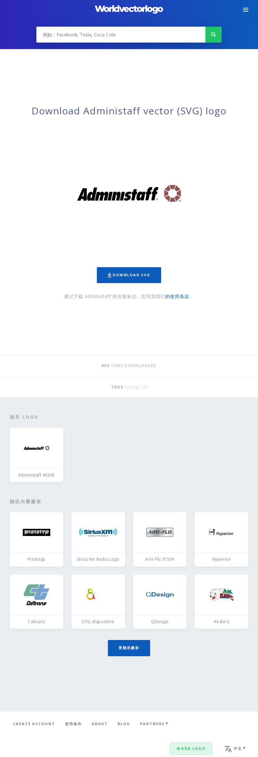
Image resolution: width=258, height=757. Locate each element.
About (100, 723)
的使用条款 (177, 296)
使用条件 (73, 723)
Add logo (191, 748)
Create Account (34, 723)
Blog (124, 723)
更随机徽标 (129, 647)
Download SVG (129, 274)
